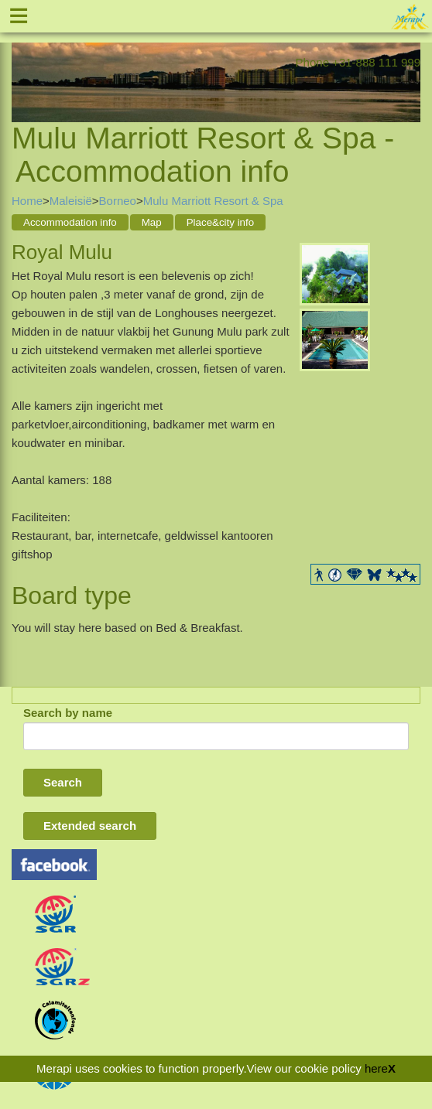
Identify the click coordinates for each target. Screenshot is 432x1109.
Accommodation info (70, 222)
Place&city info (220, 222)
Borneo (117, 200)
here (376, 1068)
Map (152, 222)
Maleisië (71, 200)
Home (27, 200)
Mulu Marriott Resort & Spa (213, 200)
